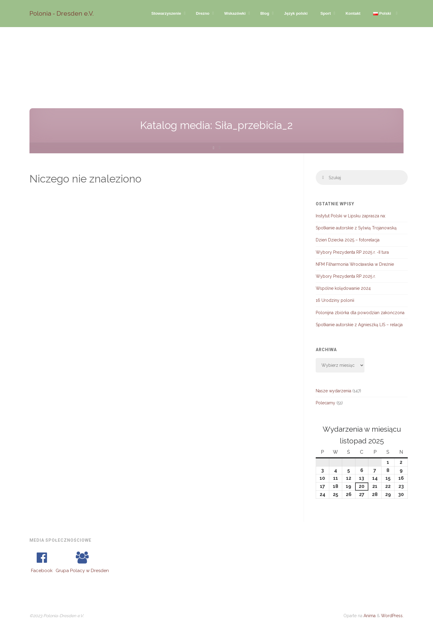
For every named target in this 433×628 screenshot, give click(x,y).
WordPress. (392, 615)
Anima (369, 615)
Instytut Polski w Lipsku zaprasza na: (351, 215)
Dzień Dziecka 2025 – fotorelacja (347, 239)
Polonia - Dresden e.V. (61, 13)
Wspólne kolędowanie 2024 (343, 288)
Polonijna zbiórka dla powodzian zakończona (360, 312)
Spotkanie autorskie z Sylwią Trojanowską (356, 227)
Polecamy (325, 402)
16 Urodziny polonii (335, 300)
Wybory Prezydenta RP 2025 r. (346, 276)
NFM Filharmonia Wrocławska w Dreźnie (355, 264)
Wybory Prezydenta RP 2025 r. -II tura (352, 252)
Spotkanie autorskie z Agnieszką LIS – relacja (359, 324)
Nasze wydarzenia (333, 390)
